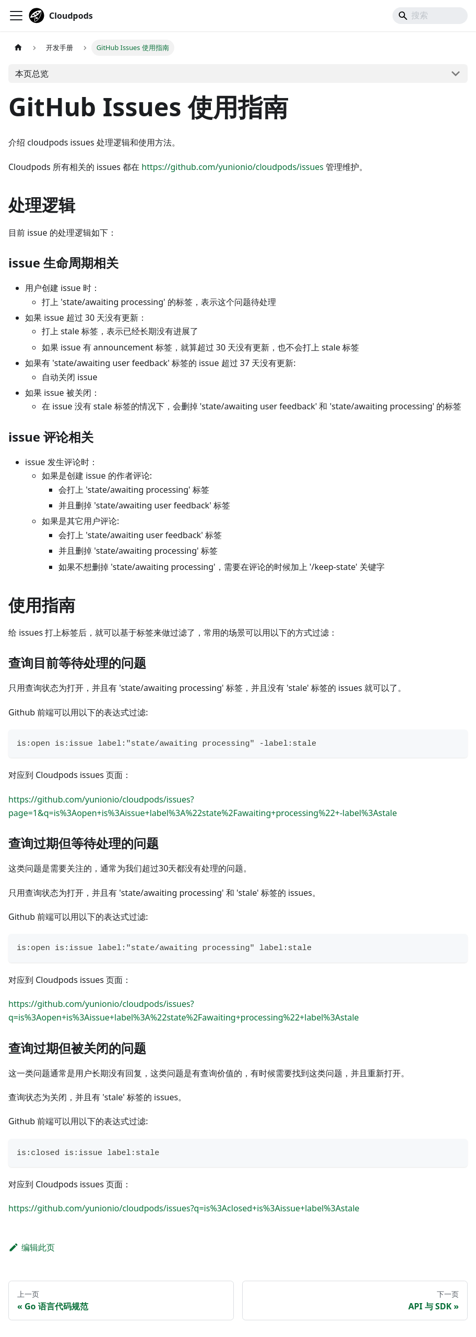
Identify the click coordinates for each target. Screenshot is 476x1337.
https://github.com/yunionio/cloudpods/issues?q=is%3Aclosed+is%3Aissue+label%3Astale (184, 1208)
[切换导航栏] (16, 15)
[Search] (430, 15)
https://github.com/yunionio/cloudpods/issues (232, 167)
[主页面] (18, 48)
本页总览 (32, 73)
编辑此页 (31, 1247)
